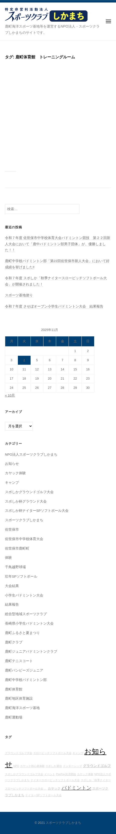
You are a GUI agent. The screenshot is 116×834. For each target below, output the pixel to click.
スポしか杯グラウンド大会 (26, 501)
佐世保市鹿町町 (17, 548)
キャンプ (12, 482)
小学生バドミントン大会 (24, 595)
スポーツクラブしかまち (24, 520)
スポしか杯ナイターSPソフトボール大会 (37, 511)
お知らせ (12, 464)
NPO (16, 765)
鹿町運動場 (13, 717)
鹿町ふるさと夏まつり (22, 633)
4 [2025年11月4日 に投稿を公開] (24, 360)
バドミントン (76, 788)
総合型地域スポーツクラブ (26, 614)
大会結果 (12, 586)
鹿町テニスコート (19, 661)
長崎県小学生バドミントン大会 (29, 623)
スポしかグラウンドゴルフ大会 (29, 492)
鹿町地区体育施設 (19, 698)
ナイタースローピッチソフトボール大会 (55, 780)
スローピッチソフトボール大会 (52, 753)
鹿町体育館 (13, 689)
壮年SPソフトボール (21, 576)
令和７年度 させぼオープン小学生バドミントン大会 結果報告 (54, 306)
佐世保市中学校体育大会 (24, 539)
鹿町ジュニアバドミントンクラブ (31, 651)
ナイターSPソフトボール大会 (43, 795)
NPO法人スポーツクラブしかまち (31, 454)
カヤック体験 (15, 473)
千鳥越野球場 (15, 567)
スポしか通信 (53, 765)
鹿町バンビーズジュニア (24, 670)
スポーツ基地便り (19, 295)
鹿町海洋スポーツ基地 (22, 708)
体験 (8, 557)
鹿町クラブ (13, 642)
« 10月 (10, 395)
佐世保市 (12, 529)
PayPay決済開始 (66, 774)
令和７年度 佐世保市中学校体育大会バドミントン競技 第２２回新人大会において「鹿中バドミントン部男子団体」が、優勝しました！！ (57, 244)
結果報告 (12, 604)
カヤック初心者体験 (32, 765)
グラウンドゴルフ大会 (18, 753)
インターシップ (72, 765)
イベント (49, 774)
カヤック (54, 788)
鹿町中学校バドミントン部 (26, 680)
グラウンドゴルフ (97, 766)
